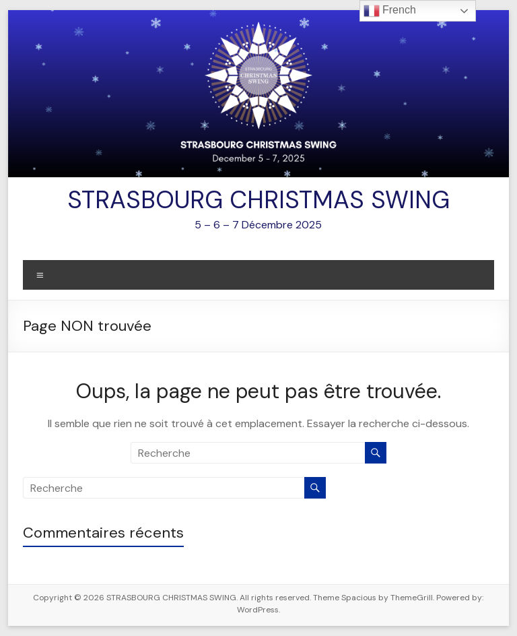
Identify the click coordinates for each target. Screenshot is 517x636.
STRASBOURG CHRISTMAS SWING (258, 200)
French (390, 11)
